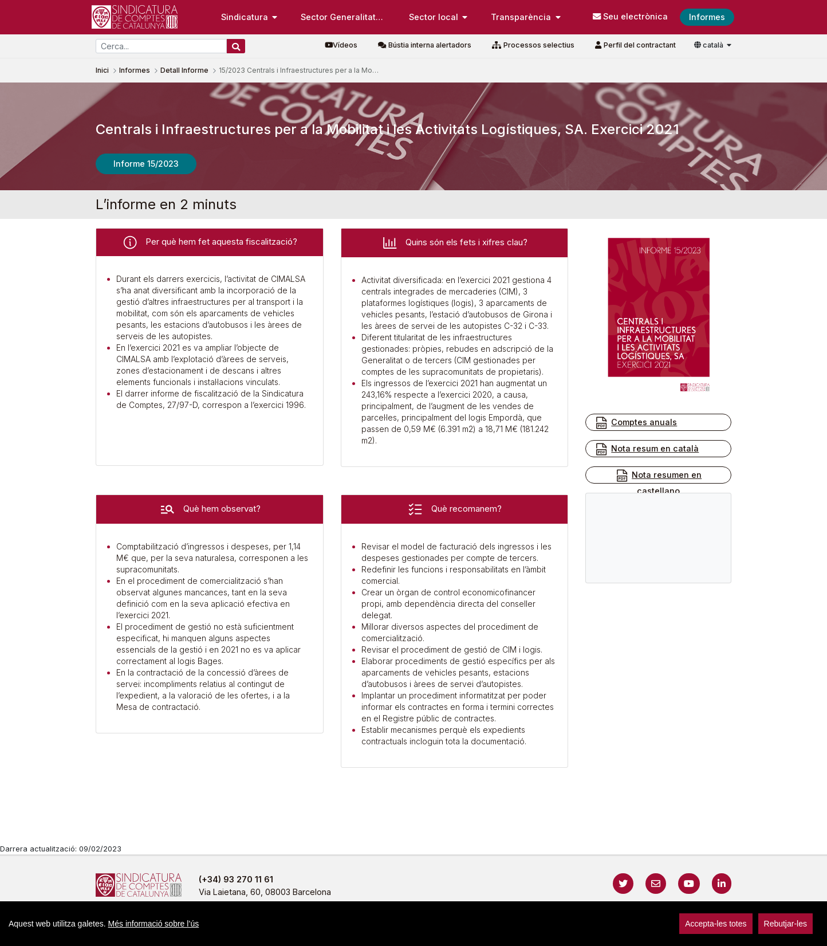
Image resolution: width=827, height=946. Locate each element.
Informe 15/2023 (146, 163)
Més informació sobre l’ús (153, 923)
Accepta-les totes (715, 923)
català (709, 45)
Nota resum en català (646, 449)
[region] (413, 923)
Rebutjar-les (785, 923)
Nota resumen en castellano (658, 482)
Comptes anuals (635, 423)
